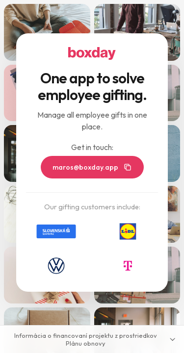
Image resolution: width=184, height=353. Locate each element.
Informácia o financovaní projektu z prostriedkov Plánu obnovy (95, 339)
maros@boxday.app (92, 167)
